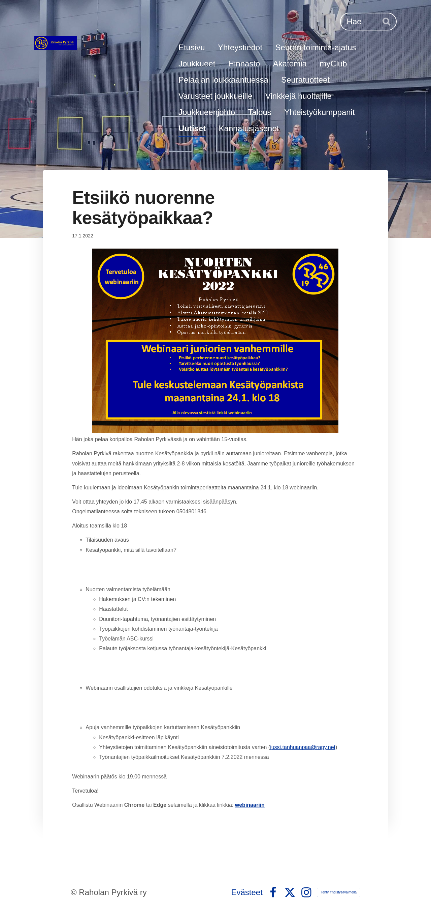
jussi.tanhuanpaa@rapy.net (302, 747)
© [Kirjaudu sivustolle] (75, 892)
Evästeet (247, 892)
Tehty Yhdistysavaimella (339, 892)
